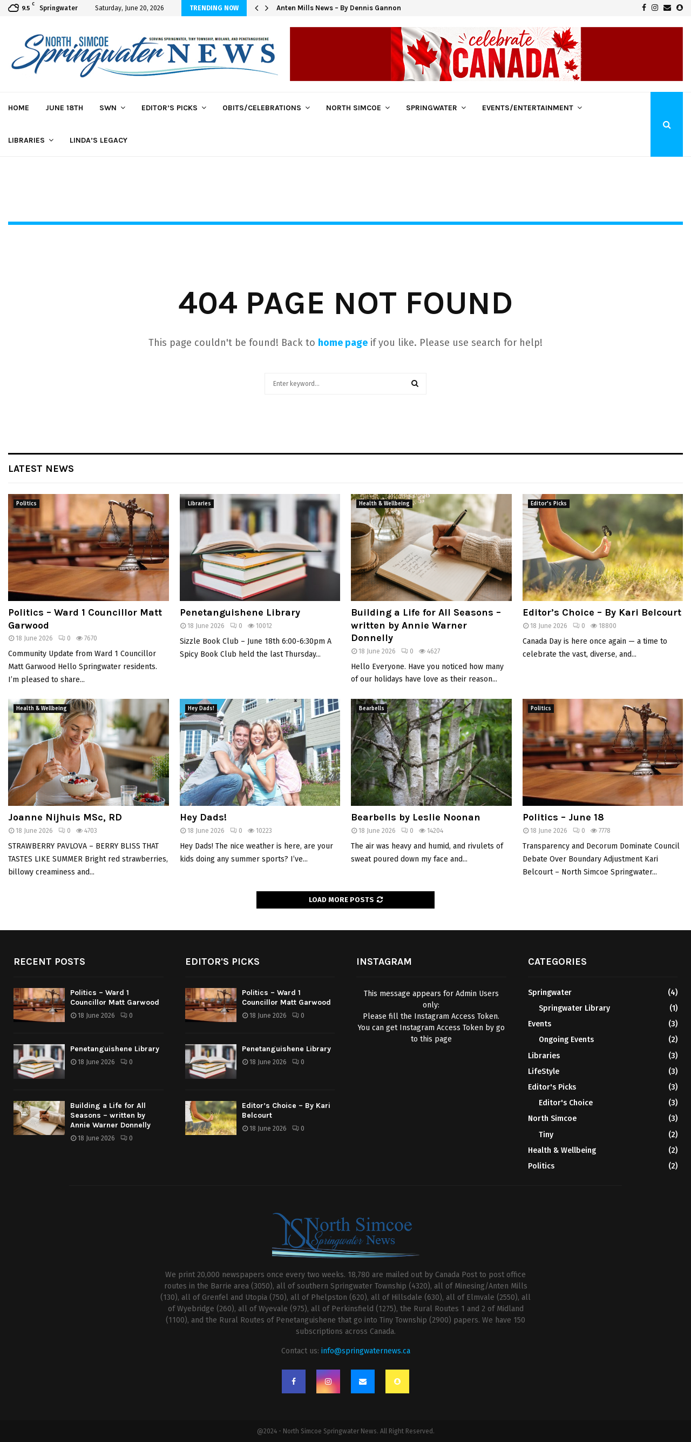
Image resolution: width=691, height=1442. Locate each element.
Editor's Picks (549, 503)
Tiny (546, 1134)
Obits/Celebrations (261, 107)
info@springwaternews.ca (365, 1351)
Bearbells (371, 708)
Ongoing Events (566, 1039)
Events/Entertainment (527, 107)
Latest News (41, 469)
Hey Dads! (201, 708)
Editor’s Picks (169, 107)
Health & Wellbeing (384, 503)
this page (436, 1039)
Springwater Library (574, 1008)
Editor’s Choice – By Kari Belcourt (602, 612)
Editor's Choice (566, 1102)
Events (539, 1024)
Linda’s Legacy (98, 140)
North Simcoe (353, 107)
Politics (26, 503)
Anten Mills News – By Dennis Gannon (338, 8)
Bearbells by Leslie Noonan (415, 817)
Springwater (431, 107)
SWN (108, 107)
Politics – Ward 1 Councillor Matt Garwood (114, 997)
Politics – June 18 (563, 817)
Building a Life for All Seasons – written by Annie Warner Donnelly (426, 625)
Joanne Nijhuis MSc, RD (65, 817)
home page (343, 343)
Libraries (26, 140)
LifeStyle (543, 1071)
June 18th (64, 107)
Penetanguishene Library (240, 612)
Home (18, 107)
